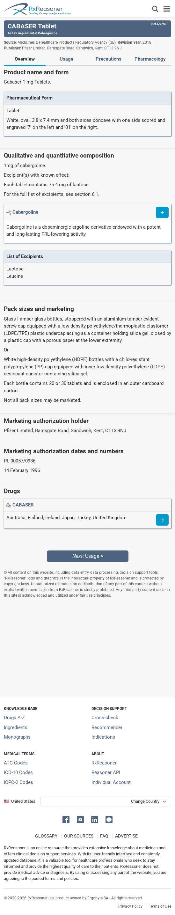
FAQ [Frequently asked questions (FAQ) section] (104, 835)
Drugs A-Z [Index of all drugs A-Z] (14, 717)
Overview (25, 59)
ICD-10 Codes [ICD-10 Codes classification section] (18, 772)
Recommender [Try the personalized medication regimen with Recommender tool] (106, 727)
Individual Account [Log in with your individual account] (111, 782)
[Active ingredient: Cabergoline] (25, 212)
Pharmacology (150, 59)
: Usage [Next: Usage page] (87, 556)
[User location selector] (105, 801)
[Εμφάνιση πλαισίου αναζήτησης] (155, 8)
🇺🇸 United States (19, 801)
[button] (67, 819)
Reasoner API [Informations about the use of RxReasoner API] (105, 772)
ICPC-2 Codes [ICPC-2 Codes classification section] (18, 782)
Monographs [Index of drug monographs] (17, 737)
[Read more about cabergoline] (162, 212)
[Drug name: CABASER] (23, 505)
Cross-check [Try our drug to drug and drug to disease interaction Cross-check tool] (104, 717)
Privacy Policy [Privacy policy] (130, 906)
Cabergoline (47, 33)
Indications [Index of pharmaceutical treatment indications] (103, 737)
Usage (66, 59)
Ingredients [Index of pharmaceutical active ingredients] (15, 727)
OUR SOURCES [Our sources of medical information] (78, 835)
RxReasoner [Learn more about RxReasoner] (104, 763)
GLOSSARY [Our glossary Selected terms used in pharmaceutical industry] (46, 835)
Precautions (108, 59)
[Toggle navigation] (166, 8)
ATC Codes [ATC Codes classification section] (16, 763)
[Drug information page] (162, 520)
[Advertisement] (87, 647)
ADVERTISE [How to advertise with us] (126, 835)
